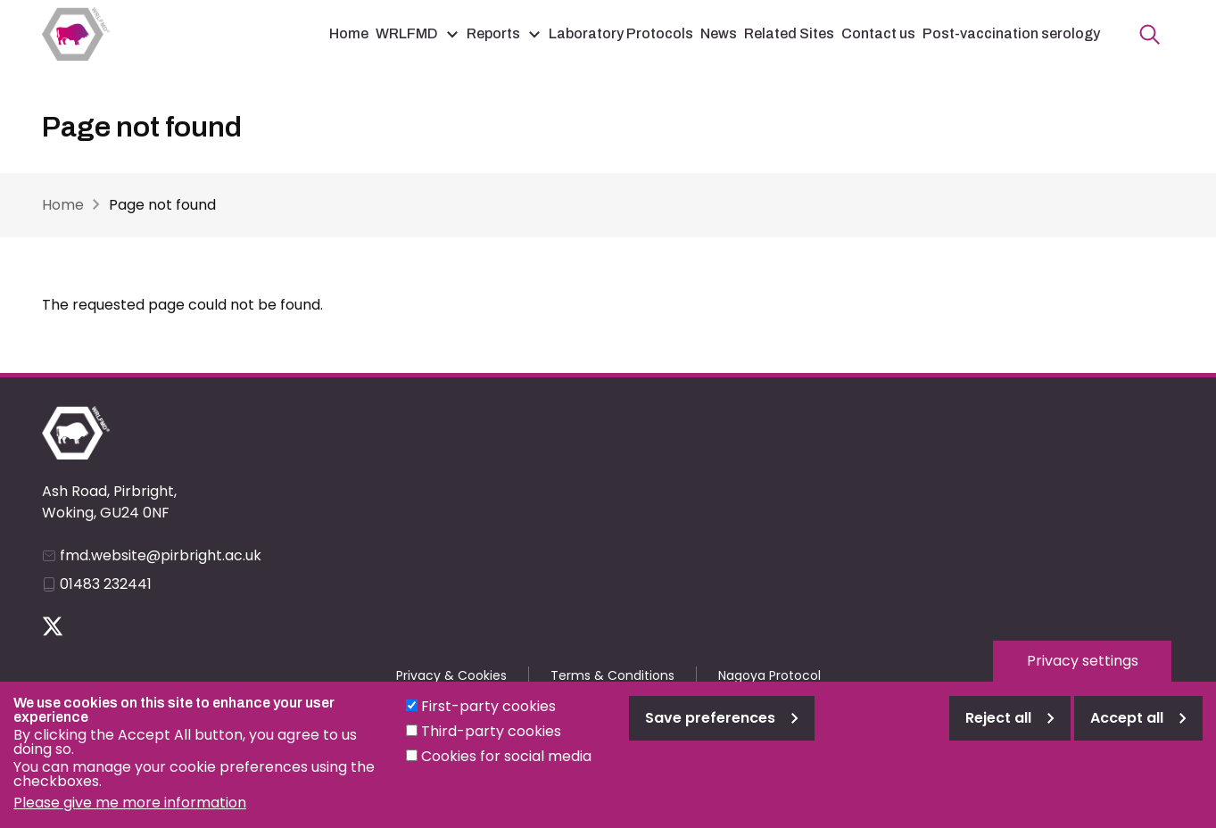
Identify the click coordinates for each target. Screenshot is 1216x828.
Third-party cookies (491, 744)
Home (348, 33)
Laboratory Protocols (621, 33)
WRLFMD (407, 33)
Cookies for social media (506, 769)
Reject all (998, 731)
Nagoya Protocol (769, 675)
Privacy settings (1082, 674)
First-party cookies (488, 719)
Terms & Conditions (612, 675)
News (718, 33)
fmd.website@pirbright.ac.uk (160, 555)
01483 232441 (106, 584)
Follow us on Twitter (52, 626)
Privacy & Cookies (451, 675)
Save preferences (710, 731)
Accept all (1126, 731)
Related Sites (789, 33)
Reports (493, 33)
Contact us (878, 33)
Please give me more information (129, 816)
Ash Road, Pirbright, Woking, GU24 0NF (109, 502)
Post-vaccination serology (1011, 33)
